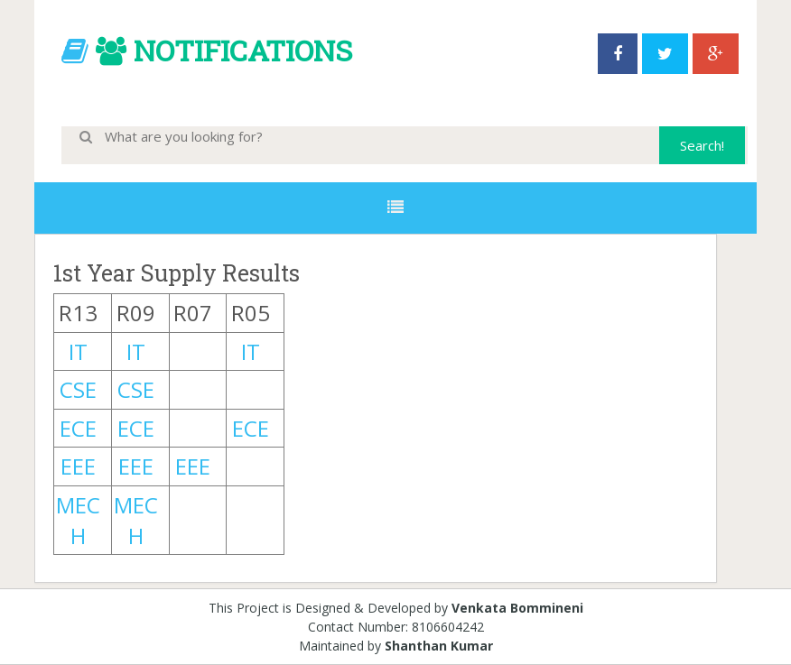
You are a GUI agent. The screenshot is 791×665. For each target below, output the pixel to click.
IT (78, 351)
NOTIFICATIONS (243, 50)
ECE (78, 428)
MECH (78, 520)
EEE (78, 466)
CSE (78, 389)
